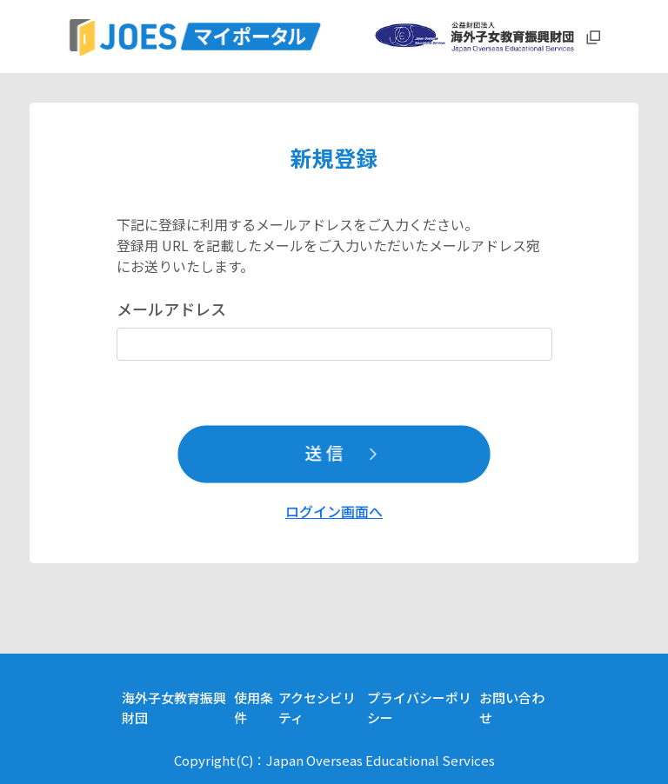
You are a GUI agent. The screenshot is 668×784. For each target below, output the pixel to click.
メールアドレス (171, 308)
